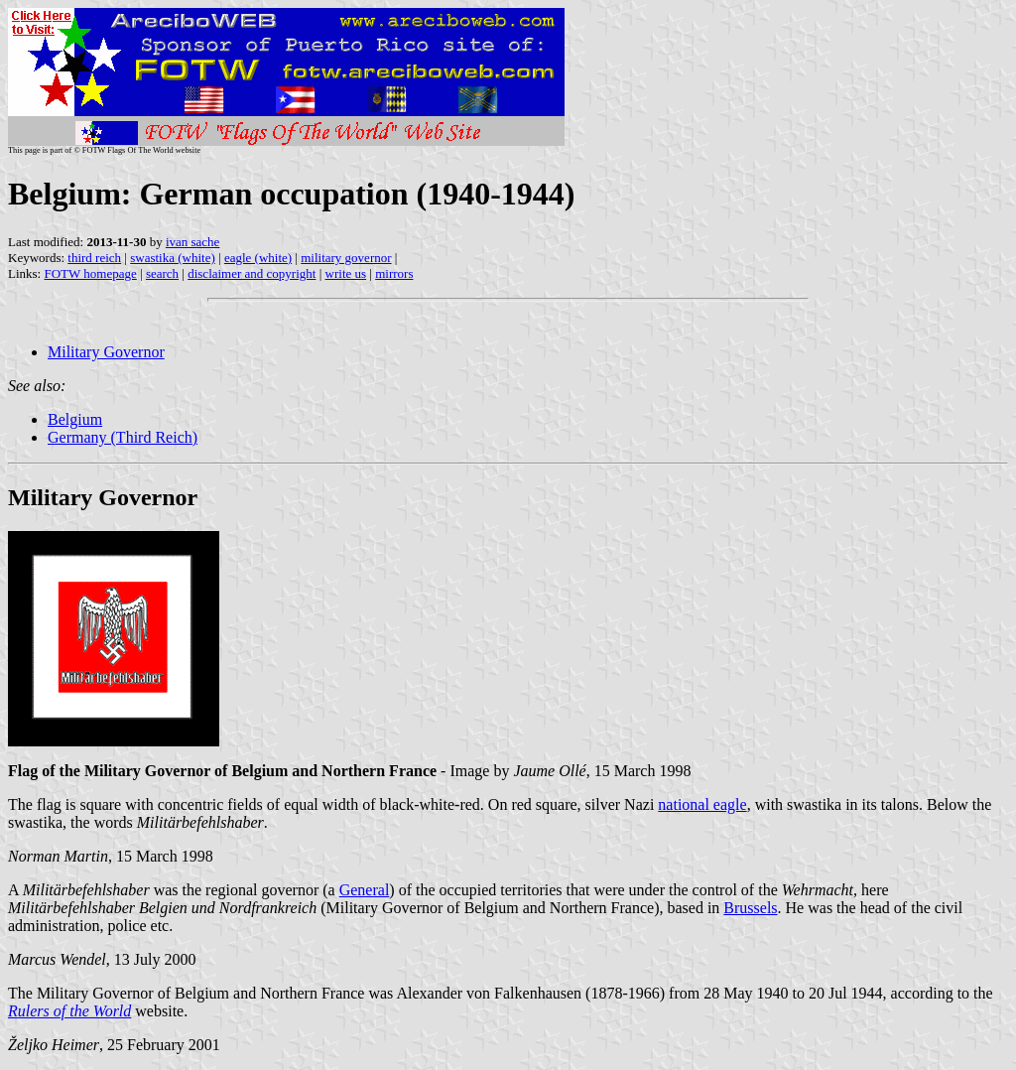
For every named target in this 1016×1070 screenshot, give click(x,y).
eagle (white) (258, 257)
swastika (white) (172, 257)
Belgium (75, 419)
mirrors (394, 273)
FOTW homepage (90, 273)
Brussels (750, 907)
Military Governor (106, 351)
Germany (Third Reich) (122, 437)
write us (346, 273)
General (364, 889)
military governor (346, 257)
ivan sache (193, 241)
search (162, 273)
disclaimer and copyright (252, 273)
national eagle (702, 804)
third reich (94, 257)
